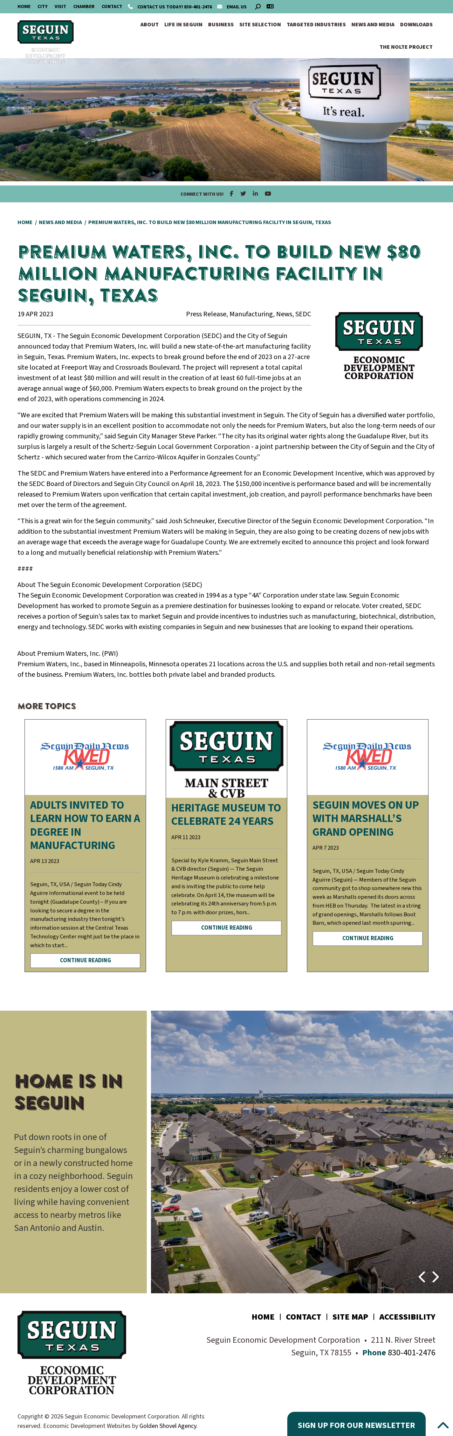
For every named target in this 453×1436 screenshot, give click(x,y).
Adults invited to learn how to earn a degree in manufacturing (85, 825)
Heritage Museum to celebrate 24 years (226, 814)
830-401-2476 (170, 7)
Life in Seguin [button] (183, 24)
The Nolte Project (406, 47)
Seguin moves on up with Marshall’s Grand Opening (366, 818)
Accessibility (407, 1317)
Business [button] (221, 24)
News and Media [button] (372, 24)
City (42, 6)
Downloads (416, 24)
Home (24, 6)
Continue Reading (85, 960)
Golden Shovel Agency (167, 1426)
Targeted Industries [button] (316, 24)
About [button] (149, 24)
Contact (112, 6)
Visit (60, 6)
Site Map (350, 1317)
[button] (423, 1273)
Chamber (84, 6)
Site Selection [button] (260, 24)
